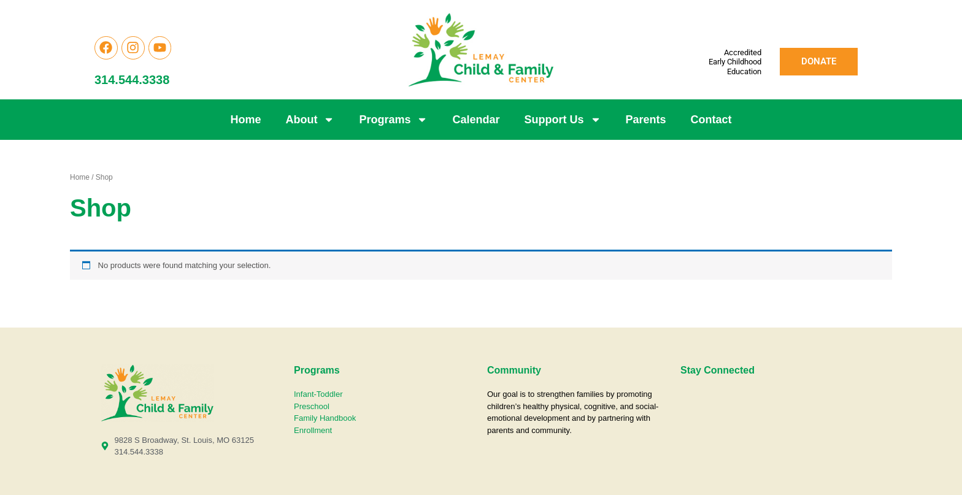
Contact (711, 119)
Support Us (563, 119)
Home (245, 119)
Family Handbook (325, 418)
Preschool (311, 406)
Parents (646, 119)
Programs (393, 119)
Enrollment (313, 430)
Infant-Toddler (319, 394)
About (309, 119)
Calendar (475, 119)
